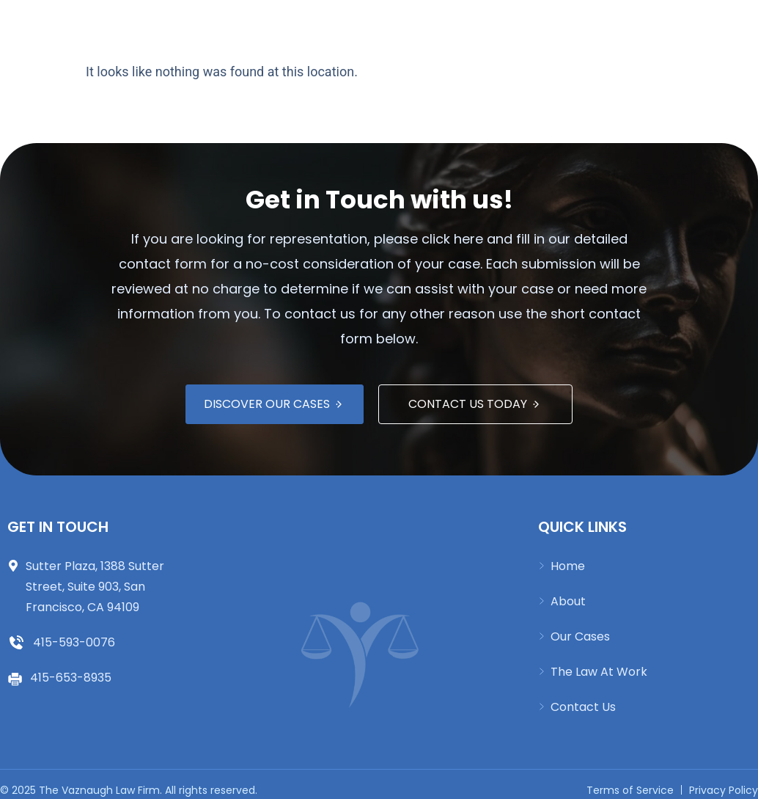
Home (205, 23)
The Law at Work (438, 23)
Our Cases (335, 23)
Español (533, 23)
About (263, 23)
